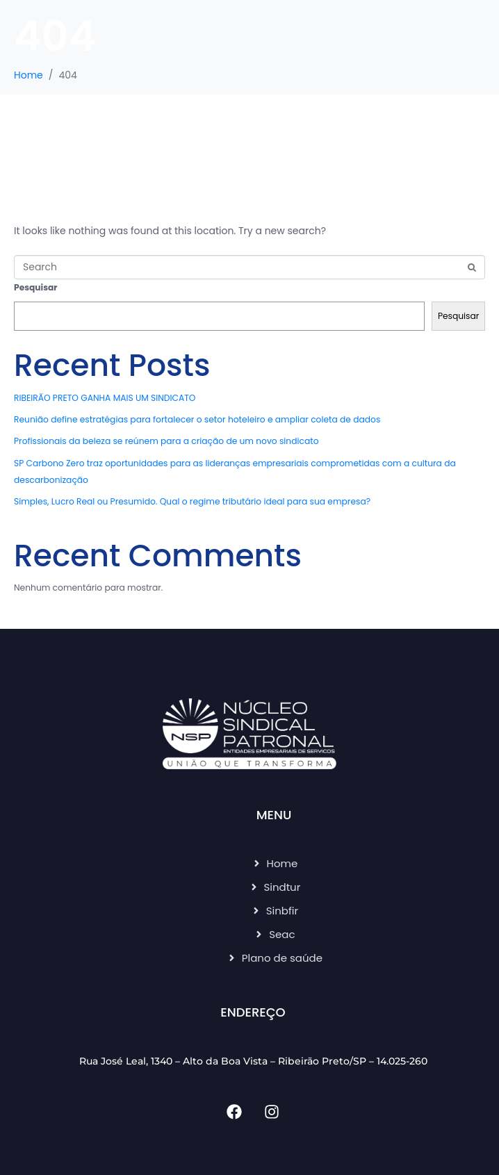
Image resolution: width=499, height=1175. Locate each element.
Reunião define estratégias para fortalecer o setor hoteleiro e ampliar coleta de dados (197, 419)
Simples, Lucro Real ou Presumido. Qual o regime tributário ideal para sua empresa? (192, 501)
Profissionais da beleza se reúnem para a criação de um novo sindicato (166, 441)
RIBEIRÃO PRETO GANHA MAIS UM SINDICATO (104, 398)
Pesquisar (36, 287)
